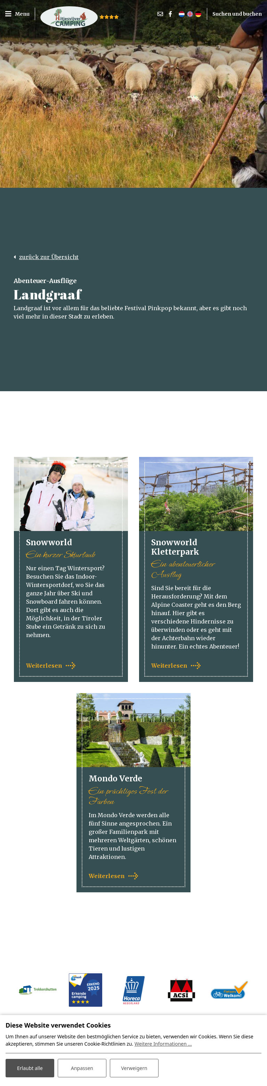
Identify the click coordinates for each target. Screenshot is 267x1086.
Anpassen (82, 1068)
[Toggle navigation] (20, 14)
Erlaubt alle (30, 1068)
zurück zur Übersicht (49, 257)
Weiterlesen (44, 665)
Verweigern (134, 1068)
